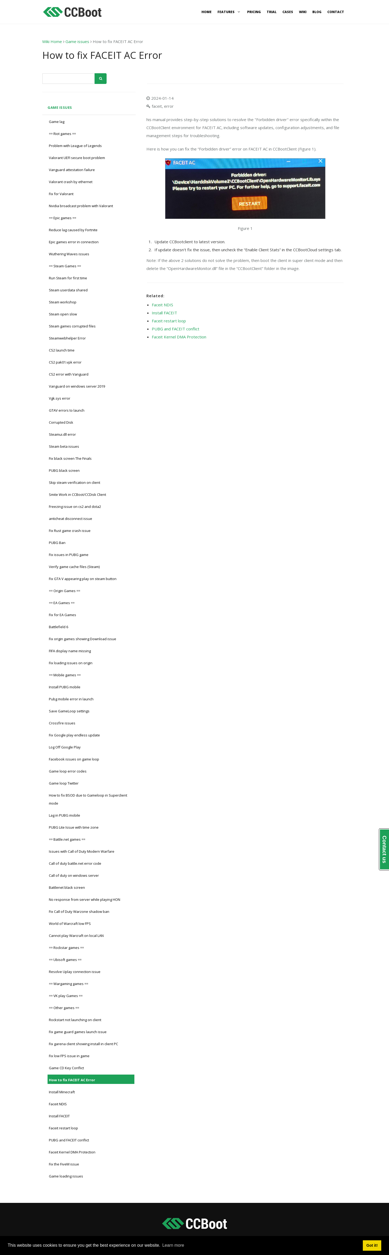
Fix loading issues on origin (70, 663)
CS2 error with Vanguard (68, 374)
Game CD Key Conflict (66, 1067)
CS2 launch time (62, 350)
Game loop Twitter (64, 783)
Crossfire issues (62, 723)
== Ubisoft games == (65, 959)
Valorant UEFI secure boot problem (77, 157)
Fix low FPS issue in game (69, 1055)
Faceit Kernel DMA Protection (72, 1152)
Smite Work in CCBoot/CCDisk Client (77, 494)
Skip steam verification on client (74, 482)
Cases (287, 12)
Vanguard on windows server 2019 (77, 386)
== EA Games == (62, 602)
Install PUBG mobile (64, 687)
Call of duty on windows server (74, 875)
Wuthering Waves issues (69, 254)
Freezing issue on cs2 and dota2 (75, 506)
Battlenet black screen (67, 887)
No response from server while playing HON (84, 899)
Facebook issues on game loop (74, 759)
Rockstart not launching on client (75, 1019)
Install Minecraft (62, 1092)
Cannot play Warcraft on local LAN (76, 935)
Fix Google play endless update (74, 735)
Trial (272, 12)
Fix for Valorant (61, 193)
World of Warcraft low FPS (70, 923)
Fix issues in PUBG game (68, 554)
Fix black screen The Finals (70, 458)
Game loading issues (66, 1176)
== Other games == (64, 1007)
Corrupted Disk (61, 422)
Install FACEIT (59, 1116)
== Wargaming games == (68, 983)
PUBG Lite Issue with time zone (74, 827)
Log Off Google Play (65, 747)
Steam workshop (62, 302)
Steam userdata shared (68, 290)
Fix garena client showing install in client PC (83, 1043)
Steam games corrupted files (72, 326)
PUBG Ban (57, 542)
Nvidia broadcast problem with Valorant (81, 205)
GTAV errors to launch (66, 410)
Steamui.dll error (62, 434)
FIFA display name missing (70, 650)
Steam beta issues (64, 446)
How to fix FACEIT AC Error (72, 1080)
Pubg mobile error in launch (71, 699)
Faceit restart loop (63, 1128)
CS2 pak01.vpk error (65, 362)
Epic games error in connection (74, 242)
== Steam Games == (65, 266)
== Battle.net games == (67, 839)
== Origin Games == (64, 590)
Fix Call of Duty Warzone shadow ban (79, 911)
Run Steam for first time (68, 278)
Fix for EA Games (62, 614)
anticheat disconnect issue (70, 518)
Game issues (77, 41)
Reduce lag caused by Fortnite (73, 229)
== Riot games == (62, 133)
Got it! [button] (372, 1245)
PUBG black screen (64, 470)
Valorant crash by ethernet (70, 181)
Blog (316, 12)
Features (229, 12)
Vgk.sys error (59, 398)
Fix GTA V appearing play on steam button (82, 578)
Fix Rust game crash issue (70, 530)
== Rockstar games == (66, 947)
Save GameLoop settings (69, 711)
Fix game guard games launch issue (78, 1031)
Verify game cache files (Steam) (74, 566)
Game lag (56, 121)
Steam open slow (63, 314)
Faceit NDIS (58, 1104)
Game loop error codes (68, 771)
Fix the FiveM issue (64, 1164)
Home (206, 12)
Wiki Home (52, 41)
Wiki (302, 12)
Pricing (254, 12)
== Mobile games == (65, 675)
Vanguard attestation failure (72, 169)
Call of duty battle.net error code (75, 863)
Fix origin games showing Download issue (82, 638)
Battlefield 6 (58, 626)
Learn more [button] (173, 1245)
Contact (335, 12)
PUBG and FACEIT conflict (69, 1140)
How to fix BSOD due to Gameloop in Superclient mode (88, 799)
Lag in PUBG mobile (64, 815)
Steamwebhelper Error (67, 338)
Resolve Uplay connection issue (74, 971)
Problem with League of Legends (75, 145)
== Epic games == (62, 217)
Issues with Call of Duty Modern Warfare (81, 851)
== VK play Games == (66, 995)
